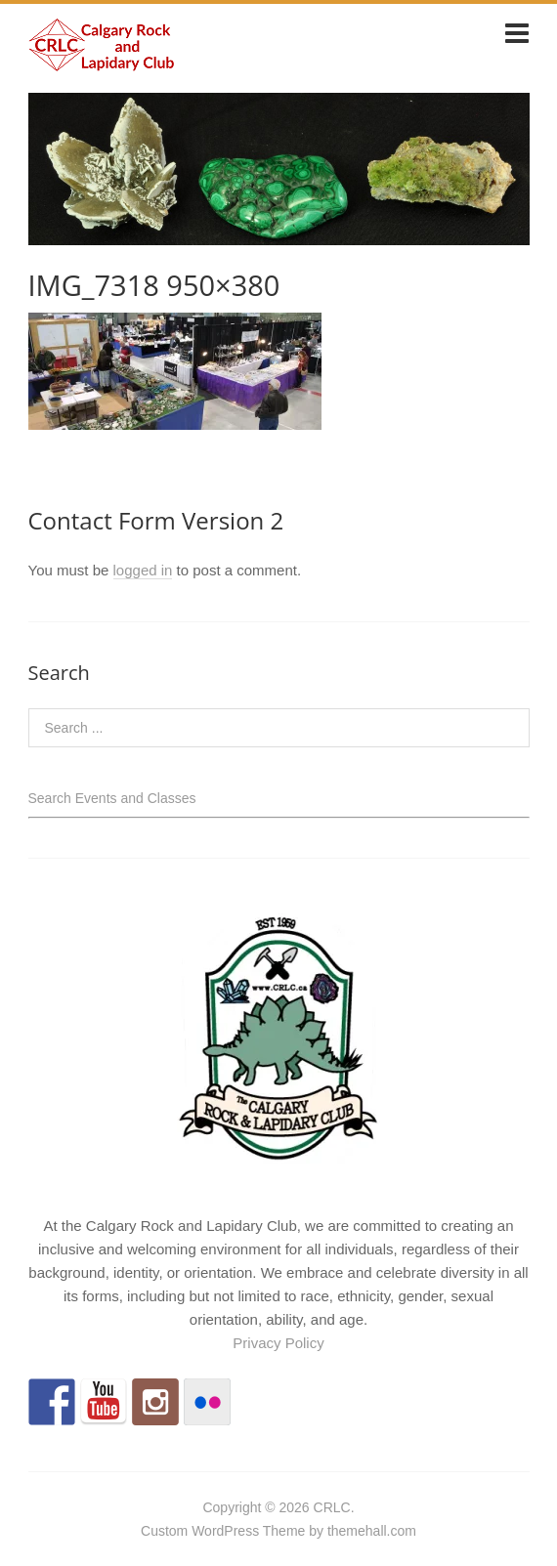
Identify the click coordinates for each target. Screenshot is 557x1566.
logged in (143, 570)
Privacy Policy (278, 1342)
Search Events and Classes (112, 798)
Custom (164, 1531)
